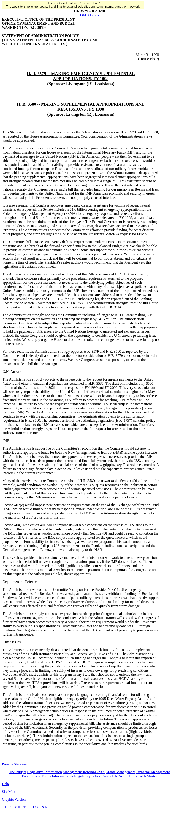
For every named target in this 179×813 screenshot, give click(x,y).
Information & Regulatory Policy (76, 776)
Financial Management (153, 772)
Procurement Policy (36, 776)
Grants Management (120, 772)
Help (5, 784)
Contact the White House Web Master (129, 776)
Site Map (8, 792)
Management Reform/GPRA (84, 772)
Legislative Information (44, 772)
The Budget (17, 772)
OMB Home (89, 15)
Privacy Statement (15, 764)
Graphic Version (14, 799)
